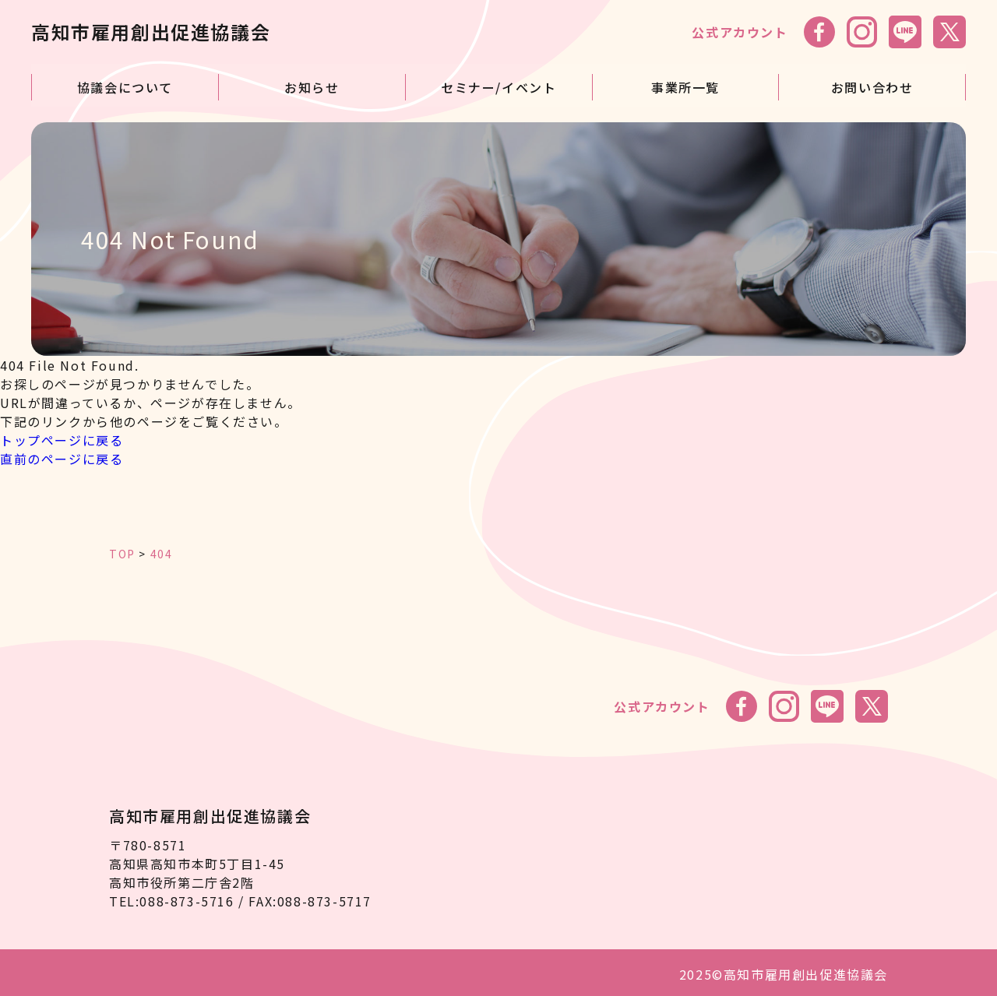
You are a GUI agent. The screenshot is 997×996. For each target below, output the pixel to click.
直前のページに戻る (61, 454)
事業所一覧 (685, 83)
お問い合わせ (872, 83)
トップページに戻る (61, 436)
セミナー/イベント (498, 83)
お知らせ (311, 83)
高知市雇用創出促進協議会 (150, 31)
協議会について (125, 83)
